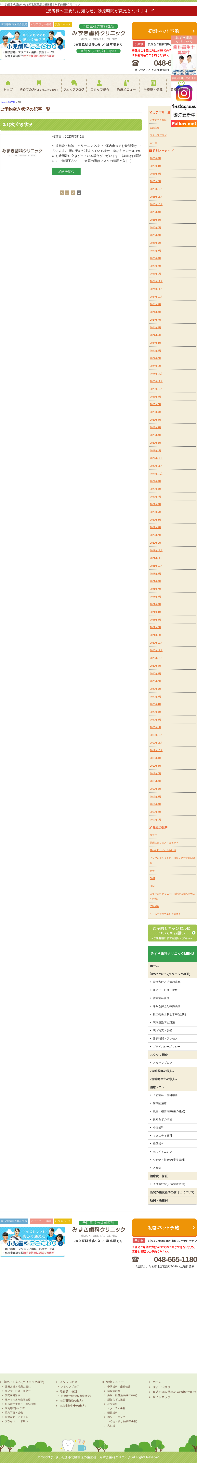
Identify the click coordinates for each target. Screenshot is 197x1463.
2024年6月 (155, 327)
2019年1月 (155, 819)
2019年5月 (155, 788)
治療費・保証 (152, 88)
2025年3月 (155, 258)
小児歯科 (158, 1127)
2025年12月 (156, 189)
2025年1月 (155, 273)
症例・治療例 (159, 1200)
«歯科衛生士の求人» (163, 1079)
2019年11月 (156, 742)
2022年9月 (155, 481)
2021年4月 (155, 612)
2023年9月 (155, 396)
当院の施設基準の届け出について (172, 1192)
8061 (152, 878)
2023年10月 (156, 389)
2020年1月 (155, 727)
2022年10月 (156, 473)
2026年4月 (155, 166)
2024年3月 (155, 350)
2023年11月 (156, 381)
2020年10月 (156, 658)
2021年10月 (156, 565)
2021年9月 (155, 573)
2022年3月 (155, 527)
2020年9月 (155, 665)
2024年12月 (156, 281)
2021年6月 (155, 596)
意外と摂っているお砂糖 (163, 850)
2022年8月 (155, 489)
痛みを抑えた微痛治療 (166, 1006)
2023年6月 (155, 412)
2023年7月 (155, 404)
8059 (152, 886)
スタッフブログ (70, 88)
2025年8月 (155, 219)
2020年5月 (155, 696)
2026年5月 (155, 158)
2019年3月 (155, 804)
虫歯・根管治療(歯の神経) (169, 1111)
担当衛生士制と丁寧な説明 (169, 1014)
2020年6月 (155, 689)
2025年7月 (155, 227)
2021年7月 (155, 589)
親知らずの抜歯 (162, 1119)
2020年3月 (155, 712)
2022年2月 (155, 535)
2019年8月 (155, 765)
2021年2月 (155, 627)
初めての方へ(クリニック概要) (37, 88)
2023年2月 (155, 442)
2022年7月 (155, 496)
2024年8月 (155, 312)
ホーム (9, 88)
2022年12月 (156, 458)
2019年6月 (155, 781)
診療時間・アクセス (165, 1038)
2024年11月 (156, 289)
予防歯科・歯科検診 (165, 1095)
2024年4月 (155, 342)
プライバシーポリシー (166, 1046)
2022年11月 (156, 466)
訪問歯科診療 (161, 998)
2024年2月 (155, 358)
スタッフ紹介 (97, 88)
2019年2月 (155, 812)
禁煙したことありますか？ (164, 842)
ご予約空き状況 (158, 119)
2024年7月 (155, 319)
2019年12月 (156, 735)
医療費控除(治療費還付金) (169, 1184)
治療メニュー (125, 88)
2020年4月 (155, 704)
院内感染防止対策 (164, 1022)
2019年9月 (155, 758)
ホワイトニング (162, 1151)
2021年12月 (156, 550)
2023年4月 (155, 427)
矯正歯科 (158, 1143)
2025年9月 (155, 212)
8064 (152, 870)
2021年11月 (156, 558)
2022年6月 (155, 504)
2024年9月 (155, 304)
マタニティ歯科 (162, 1135)
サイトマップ (161, 1397)
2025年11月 (156, 196)
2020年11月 (156, 650)
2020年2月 (155, 719)
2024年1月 (155, 366)
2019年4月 (155, 796)
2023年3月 (155, 435)
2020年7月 (155, 681)
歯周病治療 (160, 1103)
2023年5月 (155, 419)
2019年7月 (155, 773)
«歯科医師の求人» (162, 1071)
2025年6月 (155, 235)
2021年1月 (155, 635)
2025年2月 (155, 266)
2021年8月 (155, 581)
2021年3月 (155, 619)
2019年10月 (156, 750)
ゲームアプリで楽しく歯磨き (165, 914)
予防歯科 (154, 906)
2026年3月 (155, 173)
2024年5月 (155, 335)
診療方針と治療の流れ (166, 981)
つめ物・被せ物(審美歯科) (169, 1159)
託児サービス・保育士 (166, 990)
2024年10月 (156, 296)
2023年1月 (155, 450)
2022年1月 (155, 542)
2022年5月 (155, 512)
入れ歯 (157, 1167)
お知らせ (154, 127)
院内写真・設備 (162, 1030)
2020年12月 (156, 642)
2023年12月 (156, 373)
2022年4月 (155, 519)
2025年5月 (155, 243)
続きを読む (66, 171)
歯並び (153, 835)
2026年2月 (155, 181)
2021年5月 (155, 604)
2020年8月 (155, 673)
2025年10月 (156, 204)
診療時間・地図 (181, 88)
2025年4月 (155, 250)
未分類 (153, 143)
